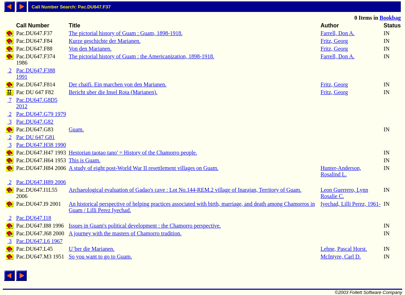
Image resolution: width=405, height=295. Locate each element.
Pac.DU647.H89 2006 (41, 182)
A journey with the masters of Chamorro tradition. (125, 233)
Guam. (76, 129)
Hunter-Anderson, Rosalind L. (341, 171)
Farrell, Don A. (338, 33)
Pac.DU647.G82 (34, 122)
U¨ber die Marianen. (91, 249)
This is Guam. (84, 160)
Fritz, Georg (334, 41)
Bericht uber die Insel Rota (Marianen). (113, 92)
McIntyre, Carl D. (341, 257)
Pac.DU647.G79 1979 (41, 114)
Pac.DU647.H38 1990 (41, 145)
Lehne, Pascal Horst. (344, 249)
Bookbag (390, 18)
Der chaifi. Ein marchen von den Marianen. (117, 84)
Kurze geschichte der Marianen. (104, 41)
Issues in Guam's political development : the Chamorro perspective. (145, 226)
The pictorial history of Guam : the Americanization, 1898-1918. (141, 56)
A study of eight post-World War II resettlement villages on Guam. (143, 168)
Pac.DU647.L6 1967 (39, 241)
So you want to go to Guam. (100, 257)
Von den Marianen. (90, 49)
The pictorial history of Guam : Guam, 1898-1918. (125, 33)
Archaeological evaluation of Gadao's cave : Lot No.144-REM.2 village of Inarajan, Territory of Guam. (185, 190)
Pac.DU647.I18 (33, 218)
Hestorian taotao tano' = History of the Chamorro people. (133, 153)
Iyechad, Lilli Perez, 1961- (351, 204)
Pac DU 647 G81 (35, 137)
